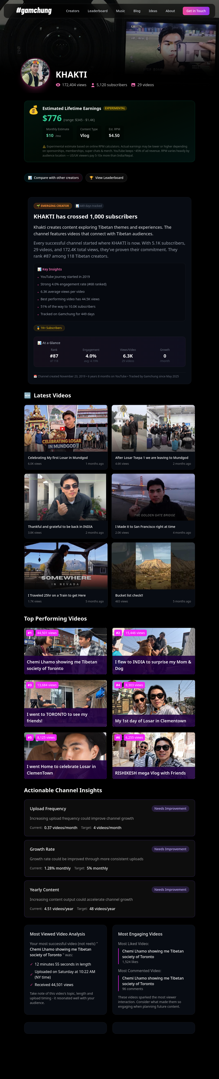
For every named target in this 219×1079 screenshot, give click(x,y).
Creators (72, 11)
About (170, 11)
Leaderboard (98, 11)
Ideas (153, 11)
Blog (137, 11)
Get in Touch (196, 11)
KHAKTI (71, 74)
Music (120, 11)
